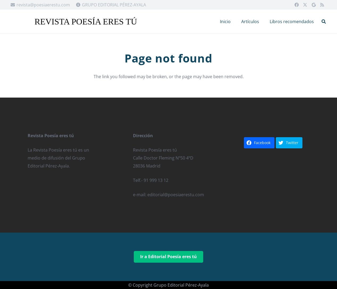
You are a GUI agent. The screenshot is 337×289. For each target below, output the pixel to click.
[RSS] (322, 5)
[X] (305, 5)
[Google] (313, 5)
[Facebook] (296, 5)
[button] (323, 21)
